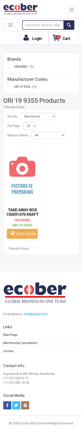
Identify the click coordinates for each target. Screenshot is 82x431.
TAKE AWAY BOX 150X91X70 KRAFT (22, 212)
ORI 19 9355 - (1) (25, 86)
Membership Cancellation (20, 343)
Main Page (10, 335)
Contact (8, 351)
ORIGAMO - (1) (24, 66)
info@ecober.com (36, 314)
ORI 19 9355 (22, 225)
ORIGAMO (22, 220)
